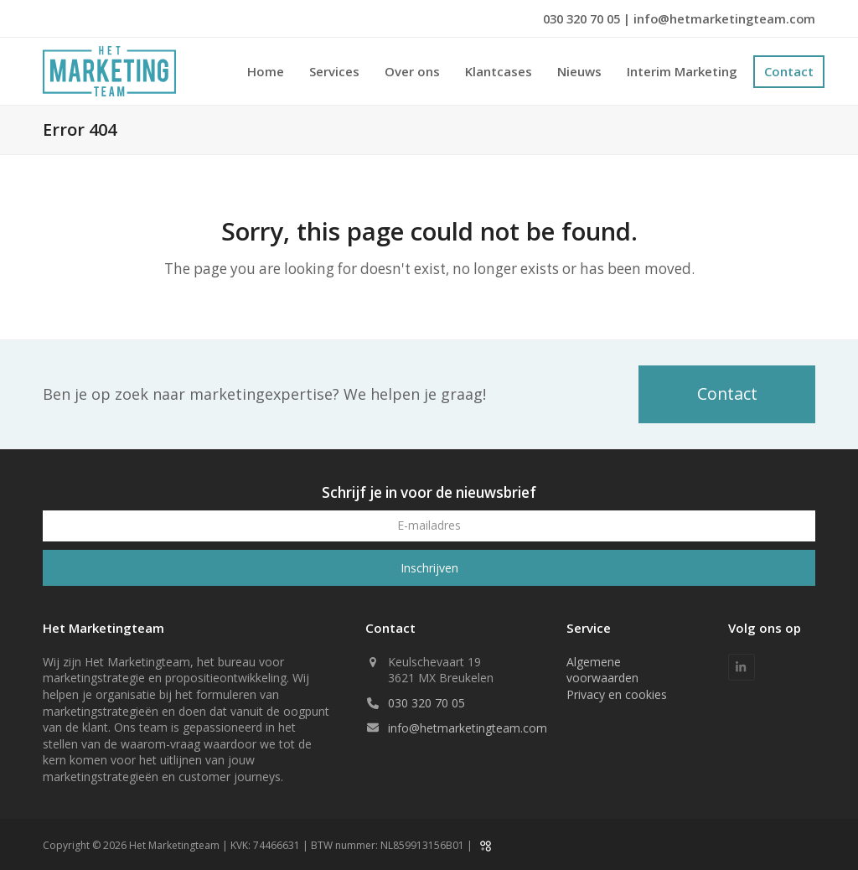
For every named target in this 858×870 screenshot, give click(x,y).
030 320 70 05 (583, 18)
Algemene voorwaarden (602, 670)
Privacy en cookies (616, 694)
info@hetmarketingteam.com (724, 18)
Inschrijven (429, 568)
